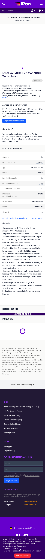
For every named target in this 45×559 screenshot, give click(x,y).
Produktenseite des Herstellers (15, 218)
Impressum (36, 551)
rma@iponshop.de (30, 501)
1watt (40, 194)
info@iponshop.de (30, 505)
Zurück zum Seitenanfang (22, 384)
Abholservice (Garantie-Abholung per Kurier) (21, 407)
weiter (4, 98)
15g (41, 212)
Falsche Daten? (37, 218)
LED (41, 183)
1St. (41, 188)
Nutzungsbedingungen (11, 476)
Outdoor (28, 20)
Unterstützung (11, 490)
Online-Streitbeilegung (13, 420)
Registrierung (9, 451)
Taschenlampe (19, 20)
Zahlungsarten (9, 432)
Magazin (11, 10)
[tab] (22, 68)
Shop (3, 10)
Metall (40, 173)
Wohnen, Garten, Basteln (14, 17)
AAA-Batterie (37, 201)
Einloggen (8, 446)
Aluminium (38, 207)
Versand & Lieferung (12, 428)
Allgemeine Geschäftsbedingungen (17, 551)
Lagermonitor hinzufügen (14, 121)
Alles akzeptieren (22, 555)
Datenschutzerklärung (12, 424)
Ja (42, 157)
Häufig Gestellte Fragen (13, 411)
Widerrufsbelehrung (12, 415)
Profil (7, 442)
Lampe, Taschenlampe (32, 17)
